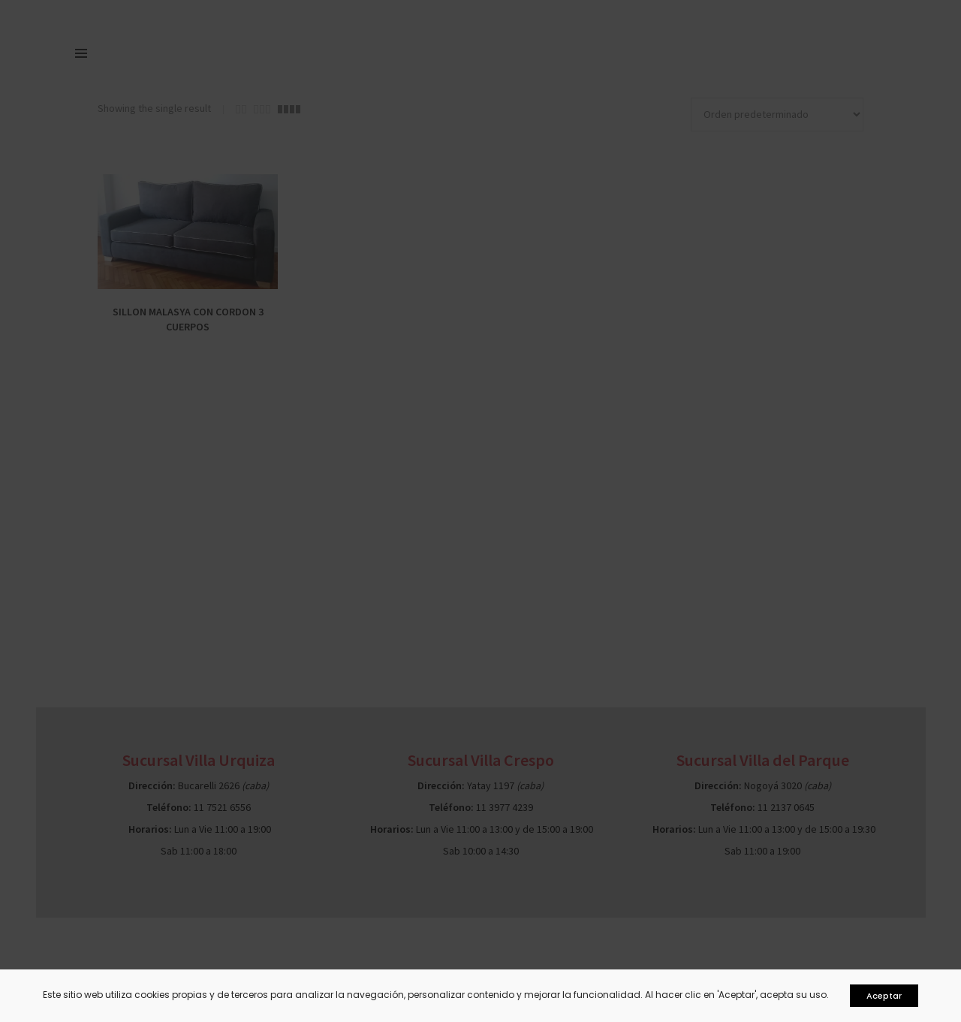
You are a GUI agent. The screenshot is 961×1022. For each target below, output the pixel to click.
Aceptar (884, 996)
